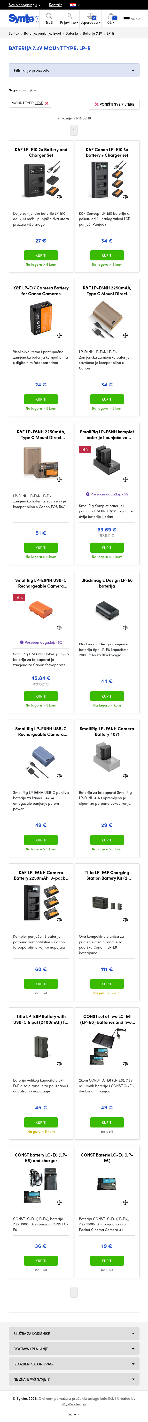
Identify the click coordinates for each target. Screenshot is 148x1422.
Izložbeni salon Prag (33, 1364)
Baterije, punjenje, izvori (42, 33)
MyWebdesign (74, 1404)
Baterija (72, 33)
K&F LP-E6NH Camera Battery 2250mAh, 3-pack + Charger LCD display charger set (41, 875)
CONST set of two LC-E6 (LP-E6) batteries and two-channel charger (107, 1019)
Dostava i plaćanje (31, 1348)
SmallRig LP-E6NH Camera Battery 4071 (107, 731)
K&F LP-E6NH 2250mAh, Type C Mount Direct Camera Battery (107, 290)
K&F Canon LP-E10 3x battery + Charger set (107, 152)
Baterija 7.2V (92, 33)
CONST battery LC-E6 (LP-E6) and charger (41, 1157)
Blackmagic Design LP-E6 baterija (107, 583)
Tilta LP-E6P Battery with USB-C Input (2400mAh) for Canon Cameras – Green (41, 1019)
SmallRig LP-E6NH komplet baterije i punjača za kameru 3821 (107, 434)
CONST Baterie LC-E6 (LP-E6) (107, 1157)
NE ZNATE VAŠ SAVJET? (32, 1379)
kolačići (106, 1398)
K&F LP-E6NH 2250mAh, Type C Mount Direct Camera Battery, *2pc (41, 434)
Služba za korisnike (32, 1333)
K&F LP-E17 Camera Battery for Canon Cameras (41, 290)
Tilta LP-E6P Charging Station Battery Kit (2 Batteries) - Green (107, 875)
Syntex (14, 33)
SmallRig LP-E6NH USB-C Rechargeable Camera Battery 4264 (41, 731)
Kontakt (55, 4)
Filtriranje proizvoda (32, 70)
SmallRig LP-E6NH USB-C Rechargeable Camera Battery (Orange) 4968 (41, 583)
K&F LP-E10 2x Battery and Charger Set (41, 152)
